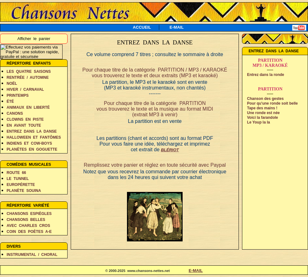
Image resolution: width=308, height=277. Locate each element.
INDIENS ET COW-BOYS (29, 143)
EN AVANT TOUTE (24, 125)
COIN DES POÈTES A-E (29, 231)
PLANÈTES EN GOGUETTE (32, 149)
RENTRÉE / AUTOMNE (28, 77)
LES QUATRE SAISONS (29, 71)
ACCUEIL (142, 27)
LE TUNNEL (18, 178)
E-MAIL (177, 27)
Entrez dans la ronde (265, 74)
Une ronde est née (263, 113)
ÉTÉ (10, 101)
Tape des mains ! (262, 108)
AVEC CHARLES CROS (28, 225)
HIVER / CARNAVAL (25, 89)
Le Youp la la (258, 122)
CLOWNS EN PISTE (25, 119)
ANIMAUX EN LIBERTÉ (28, 107)
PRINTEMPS (18, 95)
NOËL (12, 83)
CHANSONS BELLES (26, 219)
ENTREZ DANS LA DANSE (32, 131)
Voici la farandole (262, 117)
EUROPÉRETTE (21, 184)
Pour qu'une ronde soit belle (272, 103)
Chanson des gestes (265, 98)
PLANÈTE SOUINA (24, 190)
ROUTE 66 (16, 172)
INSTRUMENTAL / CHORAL (32, 254)
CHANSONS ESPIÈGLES (29, 213)
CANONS (15, 113)
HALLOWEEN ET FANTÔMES (34, 137)
